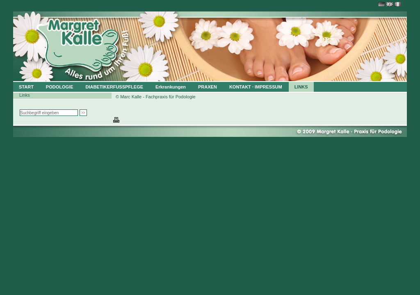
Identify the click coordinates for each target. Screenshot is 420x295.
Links (24, 95)
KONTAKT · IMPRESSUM (255, 86)
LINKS (301, 86)
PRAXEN (207, 86)
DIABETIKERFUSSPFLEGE (114, 86)
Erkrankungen (170, 86)
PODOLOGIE (59, 86)
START (26, 86)
